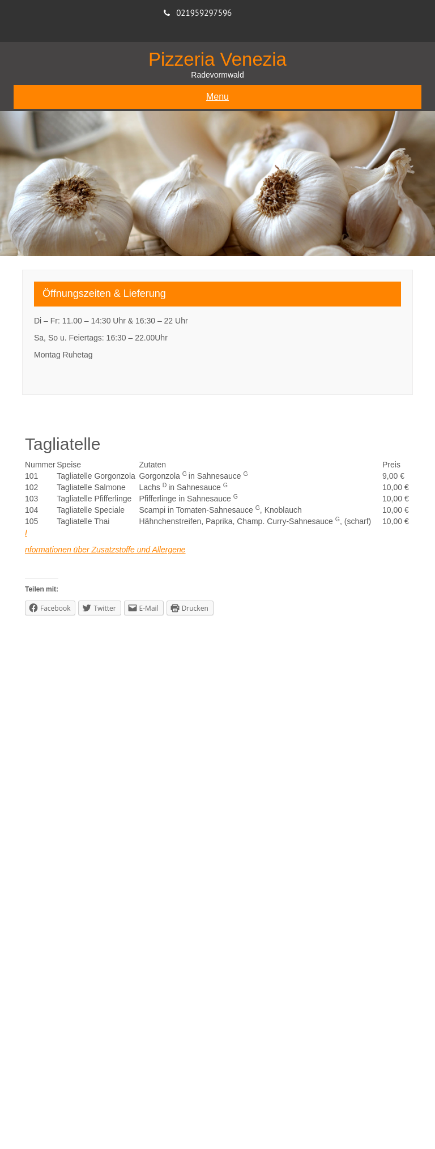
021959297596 (204, 12)
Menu (217, 96)
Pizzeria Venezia (217, 59)
